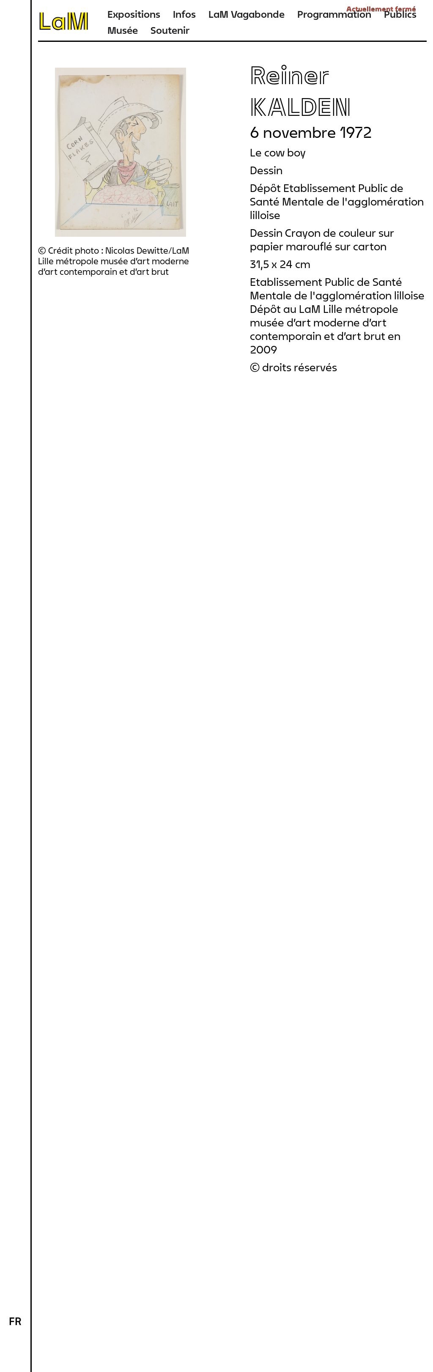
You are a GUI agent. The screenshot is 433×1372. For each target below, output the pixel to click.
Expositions (133, 14)
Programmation (334, 14)
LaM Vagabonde (246, 14)
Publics (400, 14)
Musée (122, 30)
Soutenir (170, 30)
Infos (184, 14)
